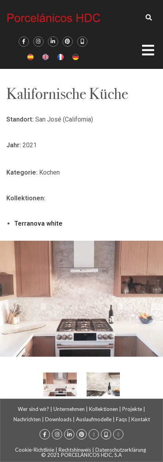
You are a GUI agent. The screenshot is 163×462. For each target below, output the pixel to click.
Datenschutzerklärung (120, 450)
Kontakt (140, 419)
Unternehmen (69, 409)
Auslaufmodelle (94, 419)
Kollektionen (103, 409)
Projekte (132, 409)
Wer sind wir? (33, 409)
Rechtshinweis (75, 450)
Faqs (121, 419)
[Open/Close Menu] (152, 52)
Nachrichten (27, 419)
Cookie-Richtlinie (34, 450)
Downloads (58, 419)
